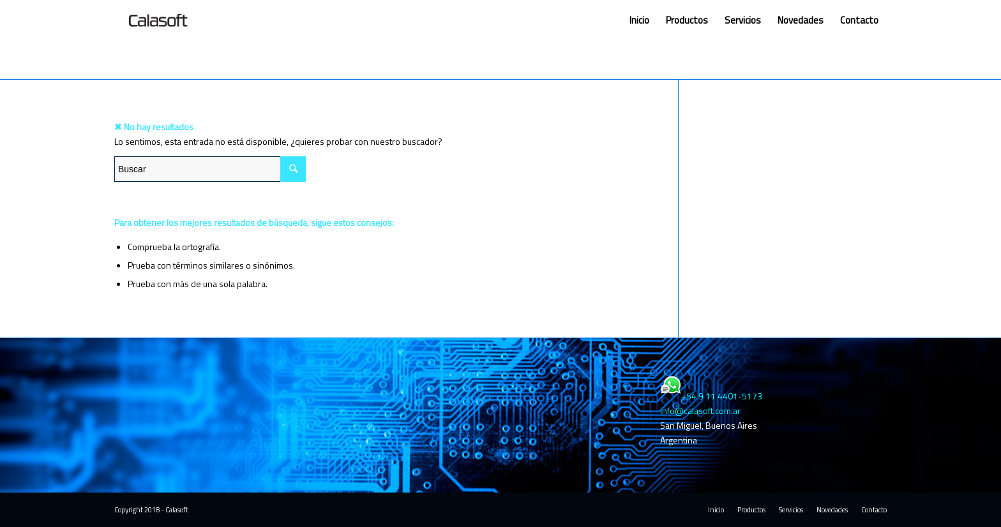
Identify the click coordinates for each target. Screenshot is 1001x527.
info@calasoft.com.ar (700, 410)
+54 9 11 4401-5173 (721, 396)
